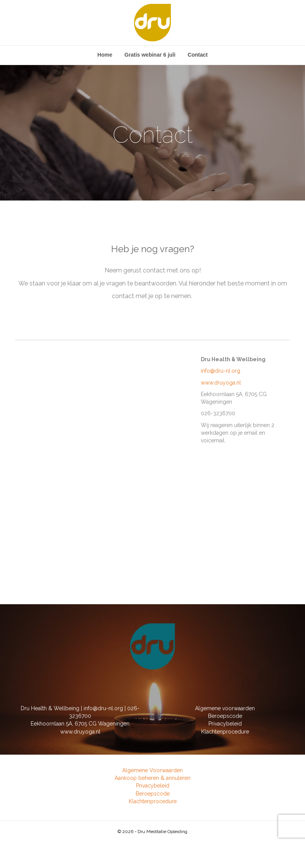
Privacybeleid (225, 724)
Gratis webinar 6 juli (150, 55)
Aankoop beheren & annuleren (152, 778)
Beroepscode (225, 716)
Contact (198, 55)
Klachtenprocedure (225, 732)
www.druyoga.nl (221, 383)
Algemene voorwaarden (225, 708)
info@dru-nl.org (220, 371)
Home (104, 55)
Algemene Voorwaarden (152, 770)
